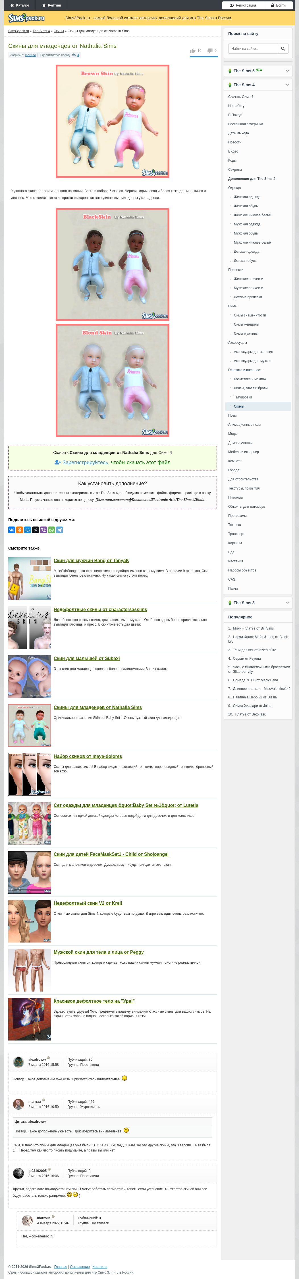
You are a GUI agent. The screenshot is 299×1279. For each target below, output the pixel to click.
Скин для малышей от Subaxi (87, 658)
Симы (232, 306)
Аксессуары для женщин (253, 352)
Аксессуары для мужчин (253, 361)
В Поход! (235, 115)
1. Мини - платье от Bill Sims (251, 628)
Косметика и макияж (250, 379)
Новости (234, 142)
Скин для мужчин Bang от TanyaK (91, 560)
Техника (234, 525)
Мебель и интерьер (243, 452)
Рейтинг (51, 5)
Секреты (235, 170)
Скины (239, 406)
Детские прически (248, 297)
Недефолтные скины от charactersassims (100, 609)
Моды (232, 434)
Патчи (233, 589)
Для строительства (243, 479)
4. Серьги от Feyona (244, 659)
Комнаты (235, 461)
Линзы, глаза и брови (251, 388)
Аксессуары (237, 343)
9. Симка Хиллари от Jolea (249, 706)
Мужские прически (248, 288)
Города (233, 470)
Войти (278, 5)
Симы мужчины (246, 334)
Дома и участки (240, 443)
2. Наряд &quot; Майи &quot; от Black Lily (258, 639)
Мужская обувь (246, 233)
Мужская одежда (247, 224)
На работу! (236, 106)
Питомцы (235, 497)
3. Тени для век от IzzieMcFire (252, 650)
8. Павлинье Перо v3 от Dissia (252, 697)
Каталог (19, 5)
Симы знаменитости (250, 315)
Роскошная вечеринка (245, 124)
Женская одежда (247, 197)
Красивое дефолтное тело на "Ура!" (94, 1001)
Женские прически (248, 279)
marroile (44, 1218)
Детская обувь (245, 261)
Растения (235, 561)
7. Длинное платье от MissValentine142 (259, 689)
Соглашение (80, 1267)
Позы (232, 416)
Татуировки (243, 397)
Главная (60, 1267)
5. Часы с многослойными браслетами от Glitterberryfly (259, 669)
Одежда (234, 188)
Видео (233, 151)
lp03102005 (37, 1171)
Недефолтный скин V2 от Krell (88, 903)
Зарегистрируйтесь (81, 462)
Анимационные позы (244, 425)
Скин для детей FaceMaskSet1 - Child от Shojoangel (111, 854)
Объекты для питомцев (246, 507)
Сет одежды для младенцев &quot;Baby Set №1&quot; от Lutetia (126, 805)
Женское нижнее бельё (252, 215)
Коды (232, 161)
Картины (235, 543)
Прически (235, 270)
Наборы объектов (242, 570)
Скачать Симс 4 (240, 97)
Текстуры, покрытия (244, 488)
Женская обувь (246, 206)
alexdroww (37, 1060)
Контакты (99, 1267)
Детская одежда (246, 252)
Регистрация (243, 5)
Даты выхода (238, 133)
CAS (231, 579)
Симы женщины (246, 324)
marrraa (30, 55)
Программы (237, 516)
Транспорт (236, 534)
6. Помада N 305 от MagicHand (253, 680)
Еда (231, 552)
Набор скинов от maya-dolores (88, 756)
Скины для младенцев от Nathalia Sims (98, 707)
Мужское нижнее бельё (252, 242)
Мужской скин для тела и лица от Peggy (99, 952)
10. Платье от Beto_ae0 (247, 714)
